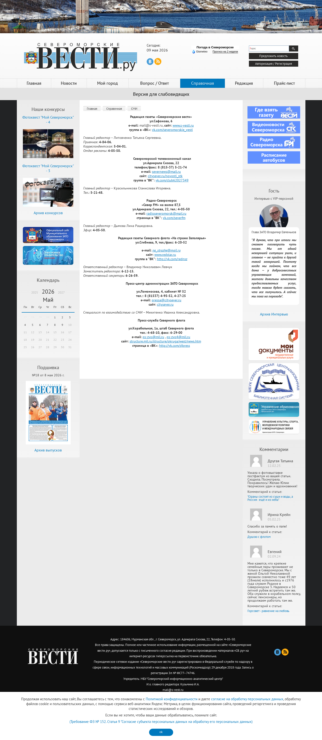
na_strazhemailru (166, 250)
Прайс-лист (284, 83)
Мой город (107, 83)
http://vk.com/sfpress (174, 345)
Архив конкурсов (48, 213)
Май (48, 299)
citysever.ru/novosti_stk (165, 176)
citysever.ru (165, 304)
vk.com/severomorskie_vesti (172, 130)
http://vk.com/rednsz (172, 259)
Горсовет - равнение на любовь (268, 611)
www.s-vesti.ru (183, 125)
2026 (48, 291)
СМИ (134, 109)
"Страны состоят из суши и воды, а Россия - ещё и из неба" (270, 498)
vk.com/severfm (174, 218)
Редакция (244, 83)
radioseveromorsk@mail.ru (166, 213)
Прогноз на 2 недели (225, 51)
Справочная (202, 83)
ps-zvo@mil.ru (153, 337)
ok (161, 732)
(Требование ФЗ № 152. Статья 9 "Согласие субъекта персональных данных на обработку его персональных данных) (161, 721)
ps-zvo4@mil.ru (178, 337)
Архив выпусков (48, 450)
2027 (61, 292)
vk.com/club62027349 (172, 180)
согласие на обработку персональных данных (247, 699)
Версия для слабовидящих (161, 94)
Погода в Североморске (215, 47)
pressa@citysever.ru (166, 300)
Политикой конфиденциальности (171, 699)
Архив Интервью (274, 314)
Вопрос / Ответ (154, 83)
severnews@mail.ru (166, 171)
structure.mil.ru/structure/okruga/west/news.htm (165, 341)
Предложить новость (273, 56)
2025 (34, 292)
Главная (34, 83)
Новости (69, 83)
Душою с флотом (259, 537)
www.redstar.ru (165, 254)
